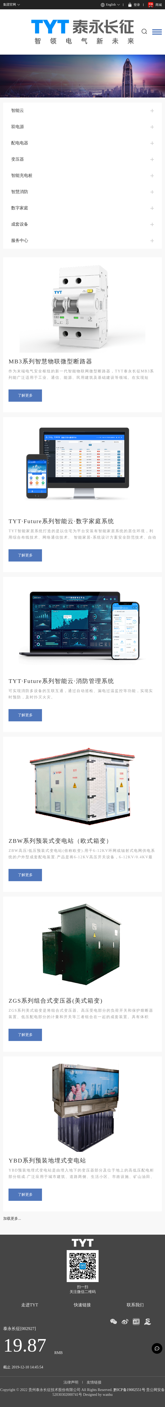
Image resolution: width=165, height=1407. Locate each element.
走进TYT (29, 1305)
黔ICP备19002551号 (129, 1390)
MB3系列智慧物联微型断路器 (50, 361)
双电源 (17, 126)
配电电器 (19, 143)
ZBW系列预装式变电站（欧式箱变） (60, 840)
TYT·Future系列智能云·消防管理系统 (61, 681)
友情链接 (94, 1382)
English (111, 4)
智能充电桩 (21, 175)
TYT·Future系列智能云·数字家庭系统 (61, 521)
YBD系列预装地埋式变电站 (47, 1160)
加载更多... (12, 1219)
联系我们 (135, 1305)
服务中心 (19, 240)
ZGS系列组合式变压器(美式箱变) (56, 1000)
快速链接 (82, 1305)
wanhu (108, 1395)
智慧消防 (19, 191)
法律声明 (71, 1382)
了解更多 (25, 395)
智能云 (17, 110)
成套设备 (19, 224)
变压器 (17, 159)
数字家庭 (19, 208)
